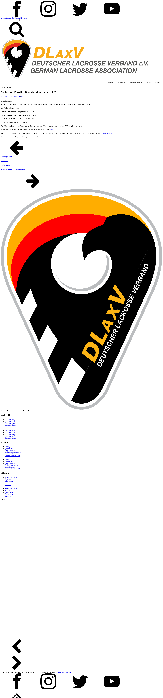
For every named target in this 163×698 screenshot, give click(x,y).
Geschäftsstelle (10, 454)
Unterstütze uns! (6, 18)
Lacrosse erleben (10, 427)
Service (149, 82)
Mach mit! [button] (111, 82)
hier (51, 130)
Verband (157, 82)
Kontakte (23, 18)
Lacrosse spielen (10, 421)
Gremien (8, 485)
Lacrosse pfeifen (10, 425)
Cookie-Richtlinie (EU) (13, 456)
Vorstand (8, 479)
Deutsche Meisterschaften (7, 96)
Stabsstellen (9, 483)
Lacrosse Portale (10, 423)
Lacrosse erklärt (10, 419)
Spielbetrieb (17, 96)
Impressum (59, 672)
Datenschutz (67, 672)
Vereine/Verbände (11, 477)
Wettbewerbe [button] (122, 82)
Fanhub (17, 18)
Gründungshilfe (10, 450)
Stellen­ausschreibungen (13, 452)
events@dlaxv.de (107, 133)
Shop (13, 18)
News (7, 446)
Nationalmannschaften (136, 82)
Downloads (9, 448)
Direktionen (9, 481)
